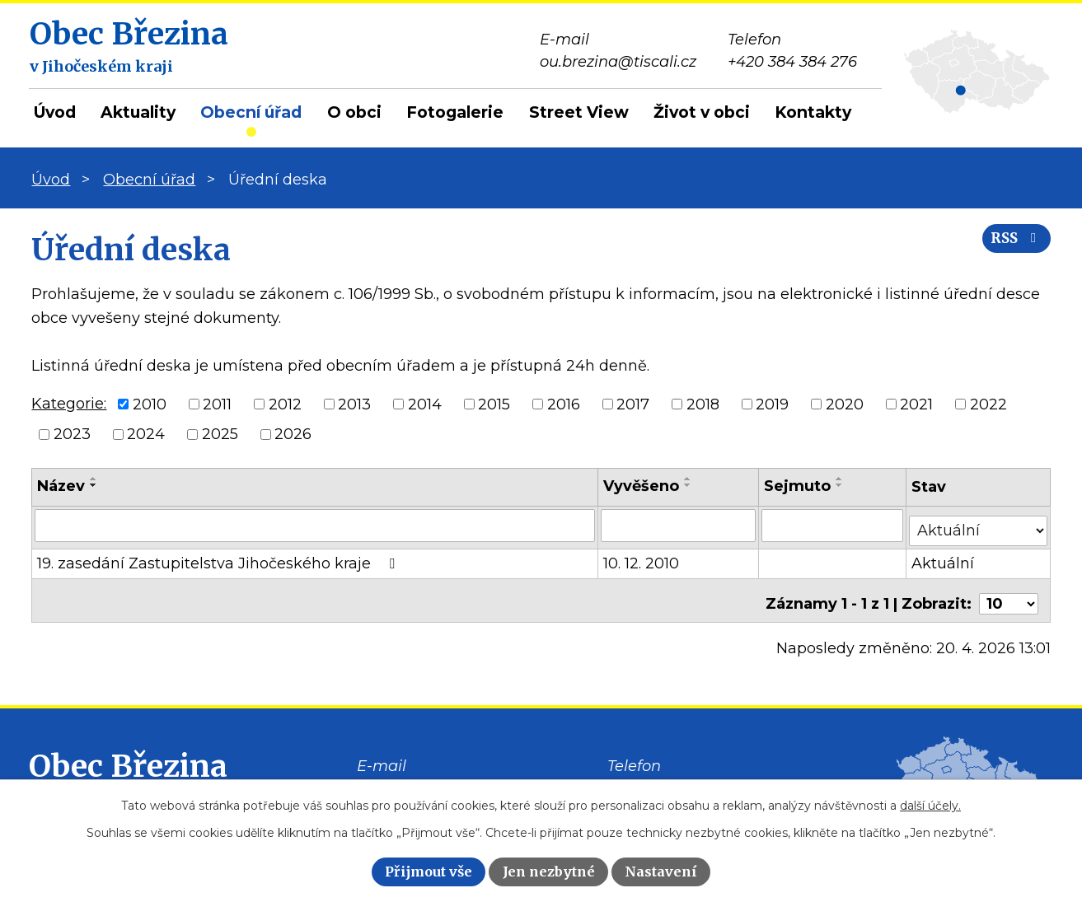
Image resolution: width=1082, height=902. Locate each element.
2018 (702, 404)
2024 (146, 434)
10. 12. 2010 (643, 558)
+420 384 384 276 (672, 778)
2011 (217, 404)
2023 (72, 434)
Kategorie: (68, 404)
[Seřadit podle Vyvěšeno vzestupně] (690, 478)
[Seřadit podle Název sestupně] (94, 485)
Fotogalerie (455, 112)
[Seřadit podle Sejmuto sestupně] (841, 485)
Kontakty (813, 112)
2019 (772, 404)
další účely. (930, 805)
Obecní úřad (251, 112)
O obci (354, 112)
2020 (845, 404)
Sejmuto (799, 486)
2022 (988, 404)
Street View (579, 112)
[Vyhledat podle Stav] (979, 523)
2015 (494, 404)
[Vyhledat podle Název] (315, 524)
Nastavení (661, 871)
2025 (220, 434)
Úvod (55, 112)
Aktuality (138, 112)
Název (61, 486)
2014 (425, 404)
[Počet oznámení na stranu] (1008, 591)
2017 (632, 404)
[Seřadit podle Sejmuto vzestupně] (841, 478)
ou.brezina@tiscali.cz (435, 778)
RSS (1010, 249)
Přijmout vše (428, 871)
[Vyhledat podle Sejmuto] (834, 524)
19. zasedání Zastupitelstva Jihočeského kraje (219, 558)
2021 (916, 404)
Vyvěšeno (643, 486)
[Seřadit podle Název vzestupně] (94, 478)
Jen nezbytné (549, 871)
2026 (292, 434)
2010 (149, 404)
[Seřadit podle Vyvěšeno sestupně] (690, 485)
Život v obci (701, 112)
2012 (285, 404)
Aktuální (944, 558)
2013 (354, 404)
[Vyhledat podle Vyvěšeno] (679, 524)
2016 (563, 404)
